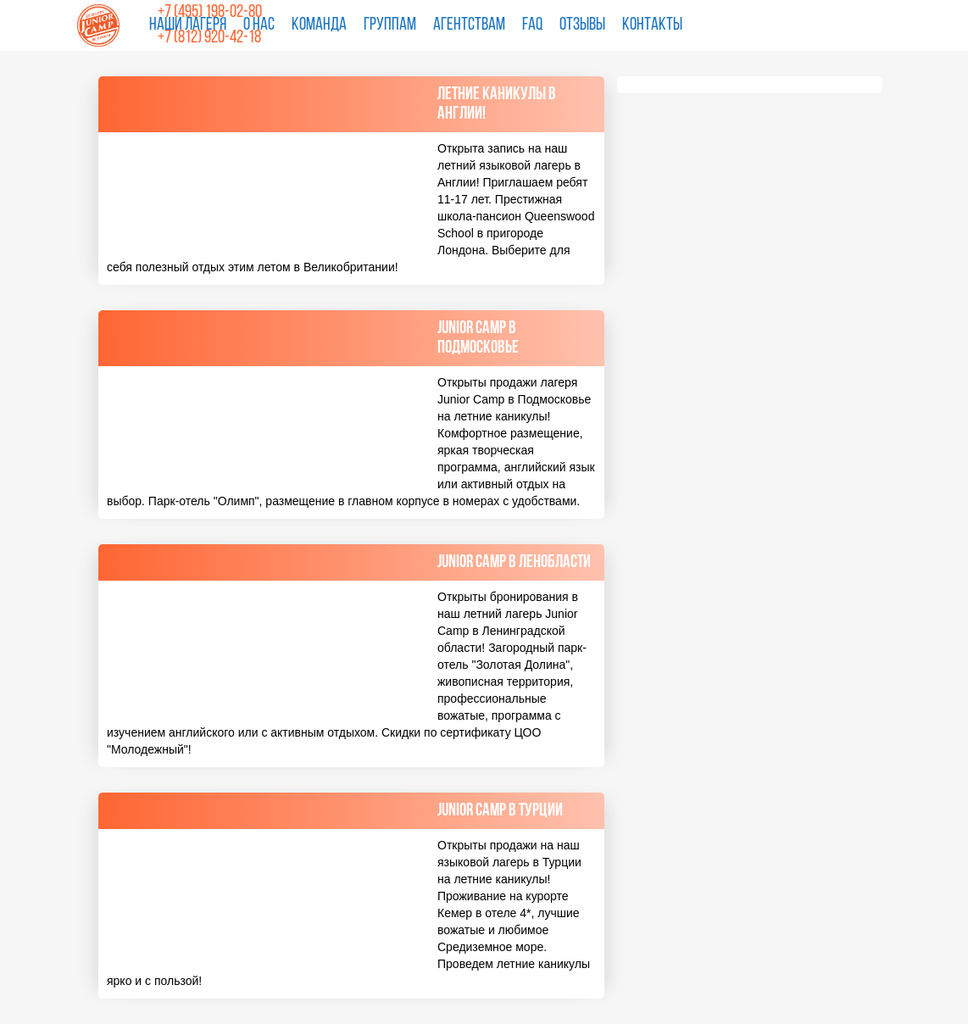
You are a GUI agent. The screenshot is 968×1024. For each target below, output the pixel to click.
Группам (390, 25)
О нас (259, 25)
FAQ (532, 25)
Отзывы (582, 25)
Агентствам (469, 25)
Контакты (652, 25)
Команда (319, 25)
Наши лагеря (187, 25)
